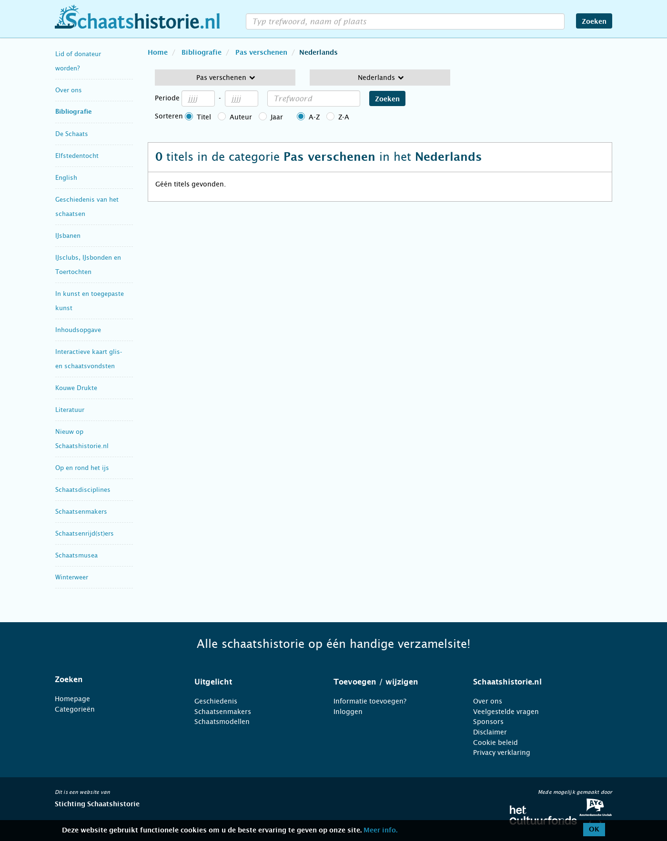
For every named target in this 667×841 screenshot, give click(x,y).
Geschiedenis (215, 701)
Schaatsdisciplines (83, 489)
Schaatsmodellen (222, 721)
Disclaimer (490, 732)
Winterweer (71, 577)
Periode (167, 98)
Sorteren (169, 116)
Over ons (68, 90)
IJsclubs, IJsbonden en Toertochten (88, 264)
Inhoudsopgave (78, 329)
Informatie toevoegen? (370, 701)
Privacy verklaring (501, 752)
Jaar (277, 117)
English (66, 177)
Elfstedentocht (77, 155)
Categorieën (75, 709)
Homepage (72, 699)
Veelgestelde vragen (506, 711)
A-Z (314, 117)
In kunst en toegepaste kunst (89, 301)
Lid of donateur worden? (78, 61)
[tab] (113, 679)
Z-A (343, 117)
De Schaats (71, 133)
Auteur (241, 117)
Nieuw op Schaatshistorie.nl (82, 439)
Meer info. (380, 830)
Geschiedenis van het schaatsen (87, 206)
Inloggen (348, 711)
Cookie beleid (495, 742)
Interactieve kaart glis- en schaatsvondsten (88, 359)
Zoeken (594, 22)
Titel (204, 117)
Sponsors (488, 721)
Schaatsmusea (76, 555)
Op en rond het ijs (82, 467)
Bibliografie (73, 112)
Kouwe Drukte (76, 387)
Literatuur (69, 409)
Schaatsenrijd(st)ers (84, 533)
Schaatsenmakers (81, 511)
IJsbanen (68, 235)
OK (594, 829)
